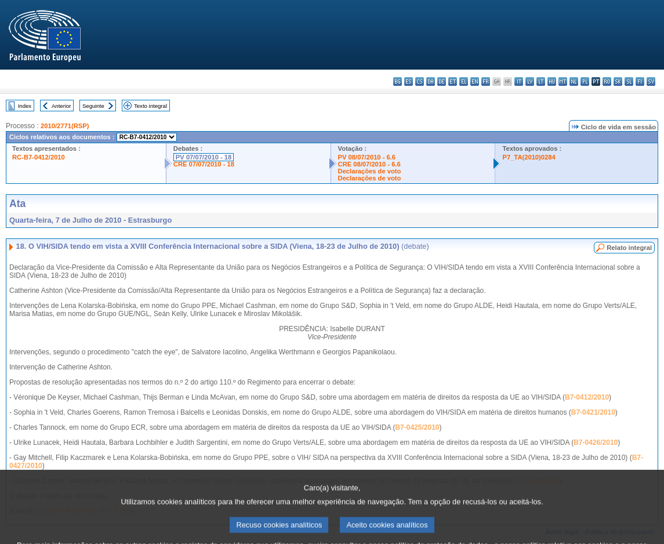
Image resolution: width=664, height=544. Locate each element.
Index (24, 106)
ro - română (607, 81)
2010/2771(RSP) (65, 125)
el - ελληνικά (463, 81)
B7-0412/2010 (587, 397)
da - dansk (430, 81)
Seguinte (93, 106)
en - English (474, 81)
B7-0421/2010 (593, 412)
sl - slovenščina (629, 81)
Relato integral (629, 247)
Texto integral (150, 106)
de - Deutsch (441, 81)
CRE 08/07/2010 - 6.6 (369, 164)
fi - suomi (640, 81)
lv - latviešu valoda (529, 81)
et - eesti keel (452, 81)
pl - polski (584, 81)
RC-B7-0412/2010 (38, 157)
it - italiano (518, 81)
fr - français (485, 81)
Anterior (61, 106)
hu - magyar (551, 81)
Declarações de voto (369, 171)
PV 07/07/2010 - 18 (203, 157)
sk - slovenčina (618, 81)
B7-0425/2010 (417, 427)
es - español (408, 81)
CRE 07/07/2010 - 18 (203, 164)
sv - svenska (651, 81)
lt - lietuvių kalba (540, 81)
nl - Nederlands (573, 81)
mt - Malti (562, 81)
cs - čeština (419, 81)
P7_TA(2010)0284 (528, 157)
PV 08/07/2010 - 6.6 (367, 157)
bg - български (397, 81)
